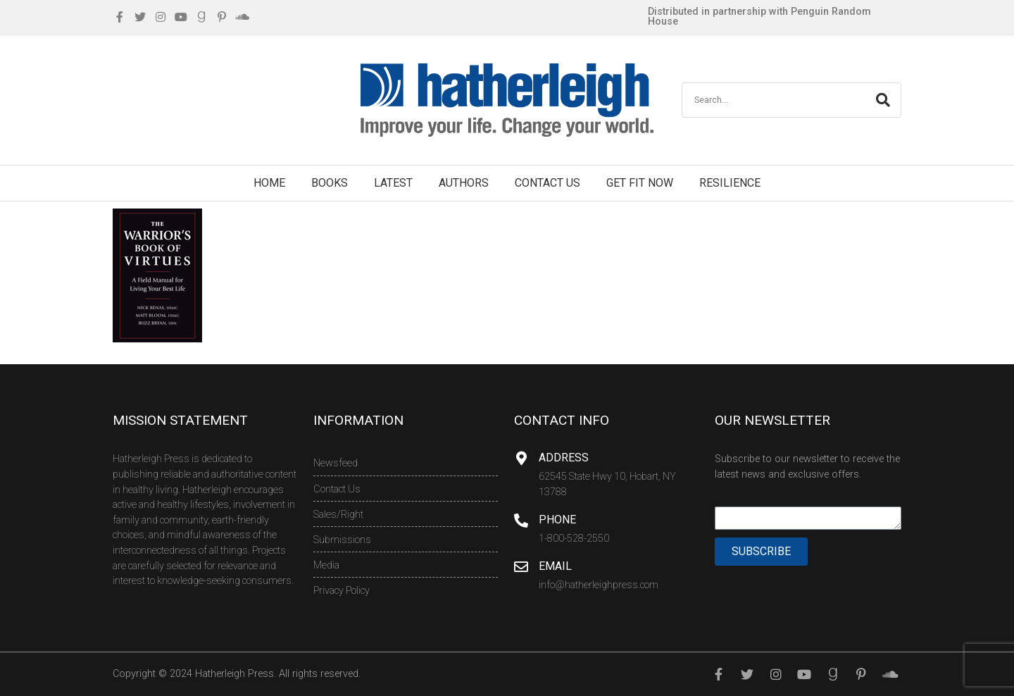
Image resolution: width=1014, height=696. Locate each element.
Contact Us (547, 182)
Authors (464, 182)
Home (269, 182)
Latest (393, 182)
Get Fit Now (639, 182)
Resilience (729, 182)
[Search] (883, 100)
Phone (557, 519)
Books (329, 182)
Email (555, 566)
